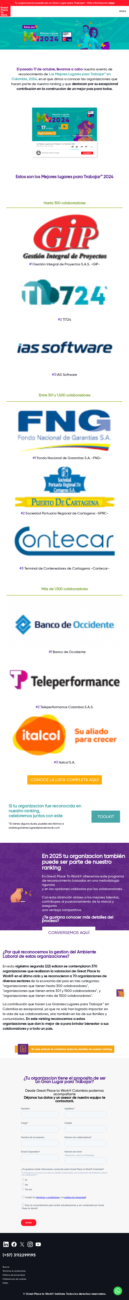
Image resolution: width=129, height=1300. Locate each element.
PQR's (5, 1283)
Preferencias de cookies (14, 1279)
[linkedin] (6, 1244)
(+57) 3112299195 (19, 1254)
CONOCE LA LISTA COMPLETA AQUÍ (64, 779)
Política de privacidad (14, 1275)
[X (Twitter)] (22, 1244)
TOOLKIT (105, 816)
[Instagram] (30, 1244)
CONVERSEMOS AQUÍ (68, 932)
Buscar (6, 1267)
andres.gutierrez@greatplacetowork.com (34, 827)
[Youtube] (38, 1244)
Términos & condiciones (14, 1271)
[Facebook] (14, 1244)
